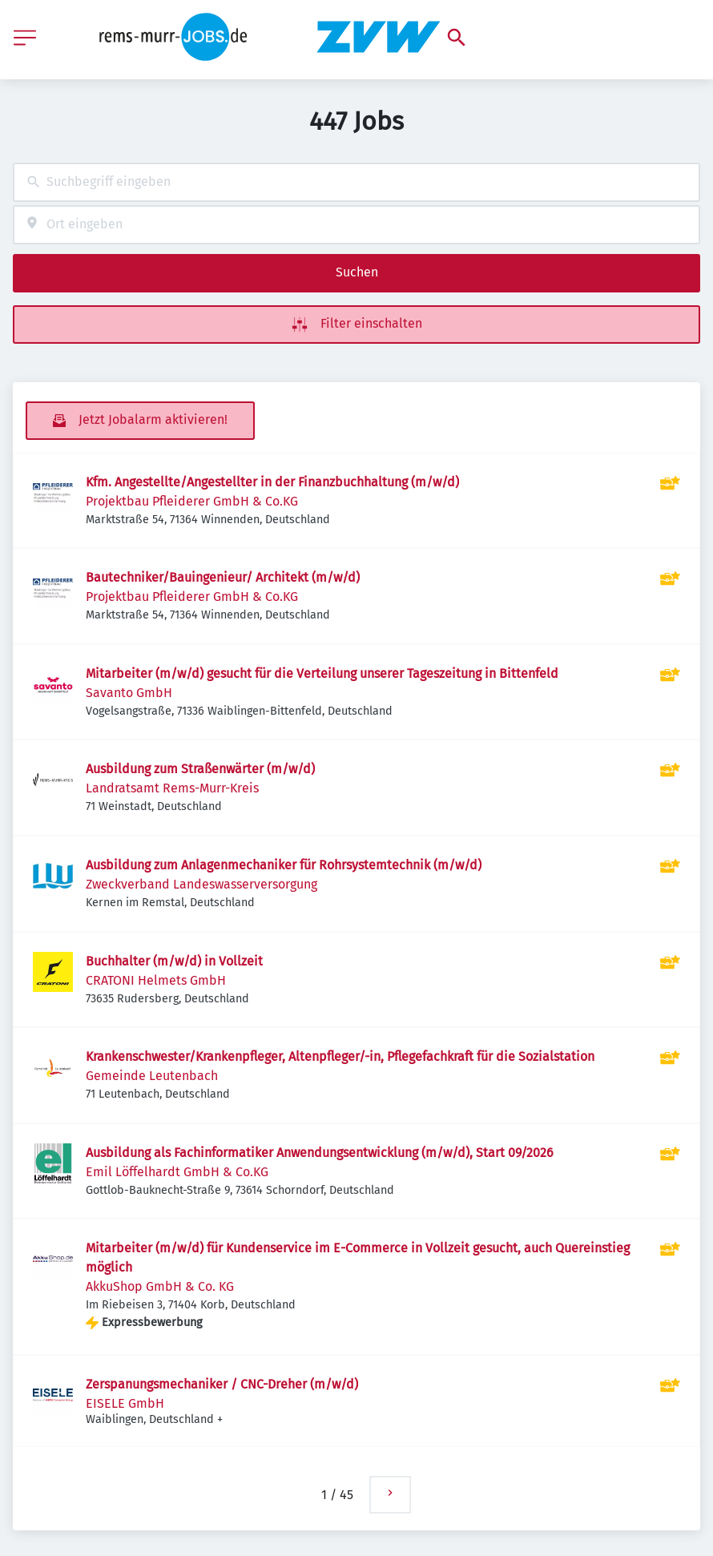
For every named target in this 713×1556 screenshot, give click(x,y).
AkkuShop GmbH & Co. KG (160, 1286)
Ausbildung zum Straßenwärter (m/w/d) (200, 768)
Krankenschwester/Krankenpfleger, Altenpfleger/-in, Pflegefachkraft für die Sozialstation (340, 1056)
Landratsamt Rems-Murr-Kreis (172, 788)
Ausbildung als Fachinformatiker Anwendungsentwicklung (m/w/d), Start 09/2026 (320, 1152)
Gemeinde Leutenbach (152, 1075)
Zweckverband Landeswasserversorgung (201, 884)
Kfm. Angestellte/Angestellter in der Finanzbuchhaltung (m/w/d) (272, 482)
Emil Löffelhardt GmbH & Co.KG (177, 1171)
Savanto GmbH (129, 692)
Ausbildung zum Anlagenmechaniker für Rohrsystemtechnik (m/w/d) (283, 865)
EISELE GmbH (125, 1403)
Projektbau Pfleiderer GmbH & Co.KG (192, 501)
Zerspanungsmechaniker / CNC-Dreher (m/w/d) (222, 1384)
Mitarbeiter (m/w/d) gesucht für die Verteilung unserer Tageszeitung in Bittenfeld (322, 673)
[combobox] (356, 182)
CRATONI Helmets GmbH (156, 980)
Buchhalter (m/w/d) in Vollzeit (174, 961)
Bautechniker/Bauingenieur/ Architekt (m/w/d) (223, 577)
